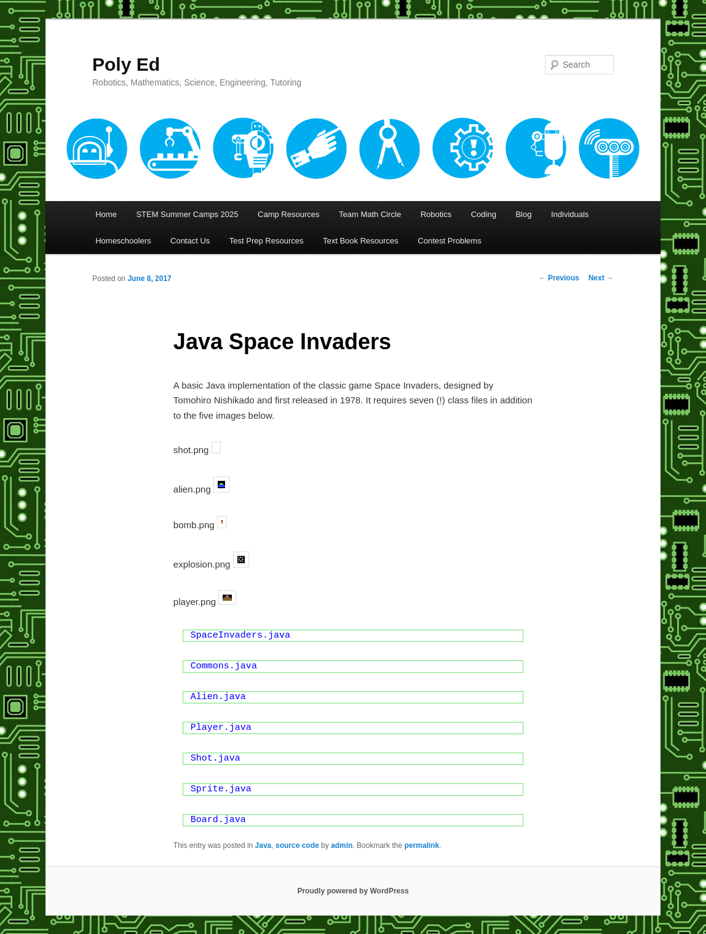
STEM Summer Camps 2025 (187, 214)
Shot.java (215, 758)
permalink (421, 845)
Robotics (436, 214)
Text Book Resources (361, 240)
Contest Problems (449, 240)
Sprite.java (221, 789)
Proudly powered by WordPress (352, 891)
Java (263, 845)
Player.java (221, 727)
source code (297, 845)
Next (601, 278)
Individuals (570, 214)
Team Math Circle (370, 214)
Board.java (218, 820)
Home (106, 214)
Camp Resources (288, 214)
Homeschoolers (123, 240)
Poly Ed (126, 64)
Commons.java (224, 666)
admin (341, 845)
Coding (483, 214)
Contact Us (190, 240)
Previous (559, 278)
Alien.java (218, 697)
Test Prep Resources (266, 240)
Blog (523, 214)
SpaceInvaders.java (240, 635)
